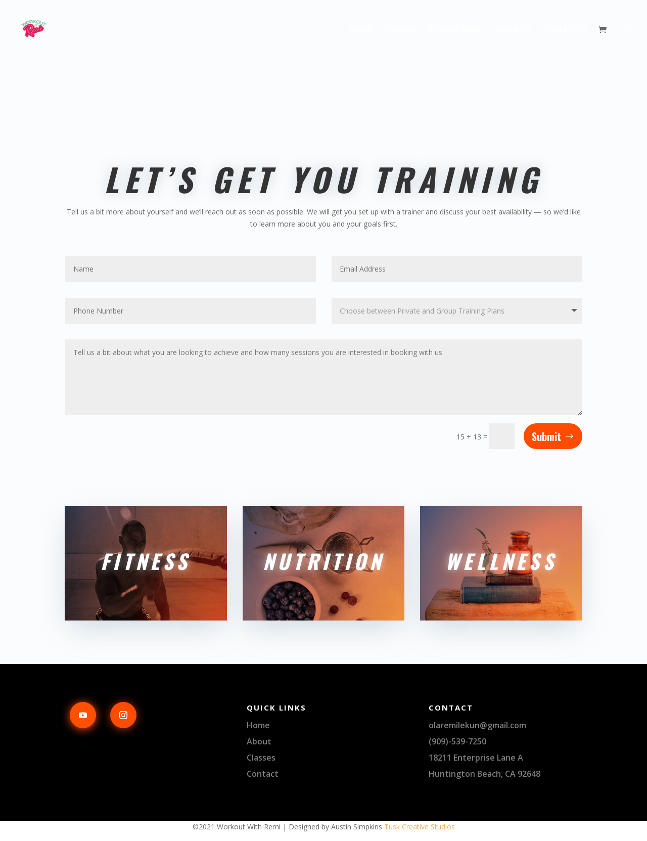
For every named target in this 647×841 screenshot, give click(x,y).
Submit (546, 436)
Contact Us (565, 29)
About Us (512, 29)
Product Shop (454, 29)
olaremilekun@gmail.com (477, 725)
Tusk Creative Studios (419, 826)
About (259, 741)
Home (361, 29)
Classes (400, 29)
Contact (263, 773)
